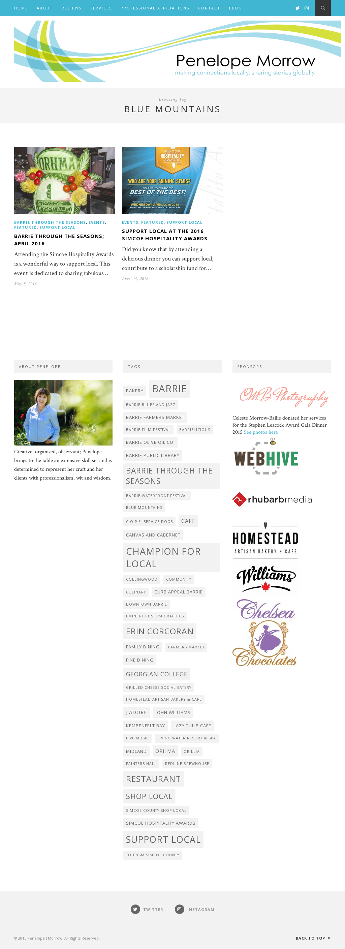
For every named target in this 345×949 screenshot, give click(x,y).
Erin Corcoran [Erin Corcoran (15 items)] (160, 631)
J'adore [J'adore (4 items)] (136, 712)
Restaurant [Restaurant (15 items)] (153, 778)
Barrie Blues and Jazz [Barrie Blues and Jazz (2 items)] (151, 404)
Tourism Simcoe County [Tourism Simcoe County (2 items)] (152, 855)
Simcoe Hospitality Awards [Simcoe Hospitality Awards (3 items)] (161, 823)
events (97, 222)
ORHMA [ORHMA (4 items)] (165, 750)
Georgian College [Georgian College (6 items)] (157, 674)
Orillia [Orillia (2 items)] (192, 751)
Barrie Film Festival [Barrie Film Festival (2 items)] (148, 429)
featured (25, 227)
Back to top (313, 938)
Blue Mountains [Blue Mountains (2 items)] (144, 507)
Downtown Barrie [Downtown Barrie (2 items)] (146, 604)
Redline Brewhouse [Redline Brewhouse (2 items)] (187, 763)
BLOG (235, 7)
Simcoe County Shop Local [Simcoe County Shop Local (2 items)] (156, 810)
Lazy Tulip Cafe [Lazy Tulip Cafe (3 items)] (192, 726)
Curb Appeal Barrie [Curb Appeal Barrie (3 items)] (178, 592)
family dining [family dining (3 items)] (143, 647)
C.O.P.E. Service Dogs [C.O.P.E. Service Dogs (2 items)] (149, 521)
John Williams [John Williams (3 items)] (173, 712)
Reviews (72, 7)
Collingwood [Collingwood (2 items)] (142, 579)
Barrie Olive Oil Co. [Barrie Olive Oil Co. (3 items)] (150, 442)
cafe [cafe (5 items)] (188, 521)
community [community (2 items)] (178, 579)
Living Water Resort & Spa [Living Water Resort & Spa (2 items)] (186, 738)
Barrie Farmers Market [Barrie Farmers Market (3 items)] (155, 417)
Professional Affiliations (155, 7)
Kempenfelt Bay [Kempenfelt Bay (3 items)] (145, 726)
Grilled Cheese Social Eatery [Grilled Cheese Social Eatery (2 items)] (158, 687)
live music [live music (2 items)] (137, 738)
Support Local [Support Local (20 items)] (163, 839)
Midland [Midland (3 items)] (136, 751)
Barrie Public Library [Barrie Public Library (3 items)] (153, 455)
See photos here (261, 432)
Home (21, 7)
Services (101, 7)
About (45, 7)
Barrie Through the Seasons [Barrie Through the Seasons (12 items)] (169, 475)
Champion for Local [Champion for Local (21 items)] (163, 557)
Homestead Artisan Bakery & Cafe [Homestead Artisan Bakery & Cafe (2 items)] (164, 699)
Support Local (57, 227)
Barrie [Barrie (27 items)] (169, 388)
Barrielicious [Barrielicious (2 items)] (194, 429)
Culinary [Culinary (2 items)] (136, 592)
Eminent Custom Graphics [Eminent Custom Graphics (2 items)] (155, 616)
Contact (209, 7)
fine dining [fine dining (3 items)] (140, 660)
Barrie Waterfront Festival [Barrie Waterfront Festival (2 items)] (157, 495)
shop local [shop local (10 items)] (149, 796)
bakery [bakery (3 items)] (135, 391)
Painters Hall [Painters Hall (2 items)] (141, 763)
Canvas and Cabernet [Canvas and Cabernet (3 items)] (153, 535)
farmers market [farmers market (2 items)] (186, 647)
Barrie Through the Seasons (50, 222)
